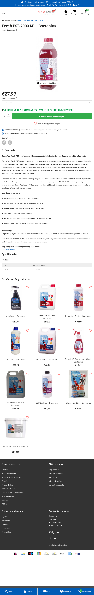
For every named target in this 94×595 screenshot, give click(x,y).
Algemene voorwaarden (11, 502)
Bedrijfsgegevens (9, 498)
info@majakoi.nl (55, 547)
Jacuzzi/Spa (6, 557)
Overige (5, 549)
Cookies (5, 506)
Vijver (4, 542)
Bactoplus (11, 30)
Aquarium (6, 553)
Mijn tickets (54, 502)
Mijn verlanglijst (55, 506)
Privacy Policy (7, 510)
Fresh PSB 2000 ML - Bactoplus (30, 20)
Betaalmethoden (9, 514)
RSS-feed (6, 529)
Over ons (5, 494)
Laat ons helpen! (9, 274)
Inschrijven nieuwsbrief (58, 570)
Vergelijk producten (57, 510)
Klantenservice (8, 521)
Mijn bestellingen (56, 498)
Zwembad (6, 545)
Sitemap (5, 525)
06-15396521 (54, 544)
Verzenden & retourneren (12, 517)
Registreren (54, 494)
